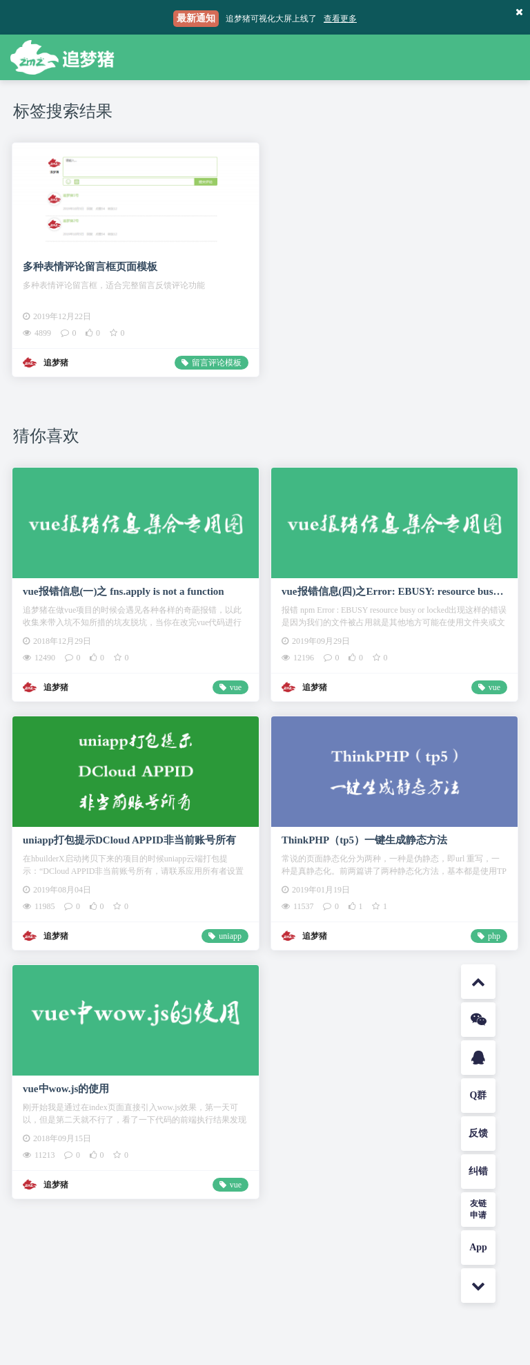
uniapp (230, 936)
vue (236, 687)
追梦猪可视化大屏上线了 (271, 18)
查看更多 (340, 18)
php (494, 936)
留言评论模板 (217, 363)
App (478, 1247)
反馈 (478, 1133)
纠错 (478, 1171)
